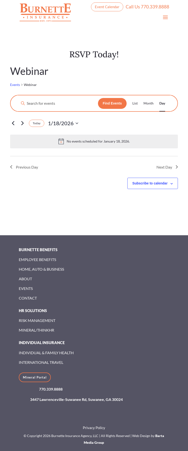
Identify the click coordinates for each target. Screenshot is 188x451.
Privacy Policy (94, 427)
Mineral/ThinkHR (36, 330)
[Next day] (22, 123)
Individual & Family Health (46, 352)
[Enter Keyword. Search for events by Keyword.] (57, 103)
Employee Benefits (37, 259)
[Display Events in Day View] (162, 103)
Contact (28, 298)
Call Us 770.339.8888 (147, 6)
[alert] (94, 141)
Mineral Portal (35, 377)
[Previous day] (13, 123)
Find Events (112, 103)
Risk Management (37, 320)
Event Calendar (107, 7)
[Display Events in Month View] (148, 103)
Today (36, 123)
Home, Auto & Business (41, 269)
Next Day (167, 167)
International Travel (41, 362)
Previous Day (24, 167)
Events (15, 85)
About (25, 278)
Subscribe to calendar (150, 183)
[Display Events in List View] (135, 103)
